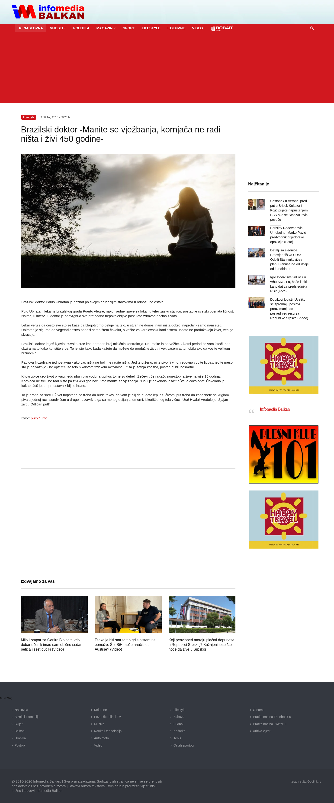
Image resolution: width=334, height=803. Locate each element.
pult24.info (39, 417)
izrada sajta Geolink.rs (305, 781)
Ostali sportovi (183, 745)
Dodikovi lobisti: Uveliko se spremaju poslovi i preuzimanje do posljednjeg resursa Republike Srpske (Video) (289, 308)
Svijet (18, 723)
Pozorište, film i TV (107, 716)
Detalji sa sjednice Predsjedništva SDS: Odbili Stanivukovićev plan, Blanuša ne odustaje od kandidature (289, 259)
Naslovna (21, 709)
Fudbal (178, 723)
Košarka (179, 730)
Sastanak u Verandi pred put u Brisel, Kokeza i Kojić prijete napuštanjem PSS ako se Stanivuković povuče (289, 210)
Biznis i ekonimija (27, 716)
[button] (58, 27)
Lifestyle (179, 709)
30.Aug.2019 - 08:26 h (55, 116)
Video (98, 745)
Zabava (178, 716)
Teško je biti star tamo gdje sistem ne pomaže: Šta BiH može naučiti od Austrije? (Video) (125, 644)
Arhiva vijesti (262, 730)
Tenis (177, 738)
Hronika (20, 738)
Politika (20, 745)
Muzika (99, 723)
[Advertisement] (167, 67)
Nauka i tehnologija (108, 730)
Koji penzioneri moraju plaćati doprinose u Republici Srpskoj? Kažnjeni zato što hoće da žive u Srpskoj (201, 644)
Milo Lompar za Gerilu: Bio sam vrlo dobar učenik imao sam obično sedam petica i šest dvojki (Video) (52, 644)
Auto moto (101, 738)
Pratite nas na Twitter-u (269, 723)
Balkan (20, 730)
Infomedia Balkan (275, 408)
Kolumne (100, 709)
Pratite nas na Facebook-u (272, 716)
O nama (259, 709)
